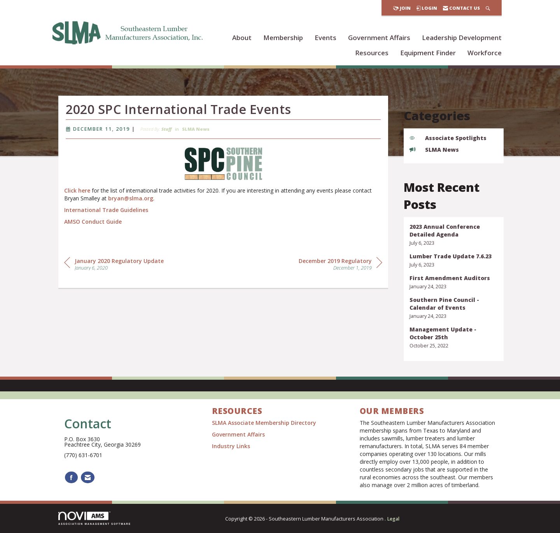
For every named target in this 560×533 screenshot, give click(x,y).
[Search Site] (488, 8)
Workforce (484, 52)
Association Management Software (94, 518)
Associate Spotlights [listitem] (448, 138)
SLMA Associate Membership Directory (265, 422)
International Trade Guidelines (106, 211)
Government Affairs (379, 37)
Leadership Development (462, 37)
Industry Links (231, 446)
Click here (77, 191)
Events (325, 37)
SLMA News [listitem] (434, 149)
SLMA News (196, 130)
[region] (340, 265)
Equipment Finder (428, 52)
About (242, 37)
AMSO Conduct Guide (93, 222)
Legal (393, 518)
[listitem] (454, 235)
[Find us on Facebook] (71, 477)
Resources (371, 52)
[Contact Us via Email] (87, 477)
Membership (283, 37)
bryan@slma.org (130, 199)
